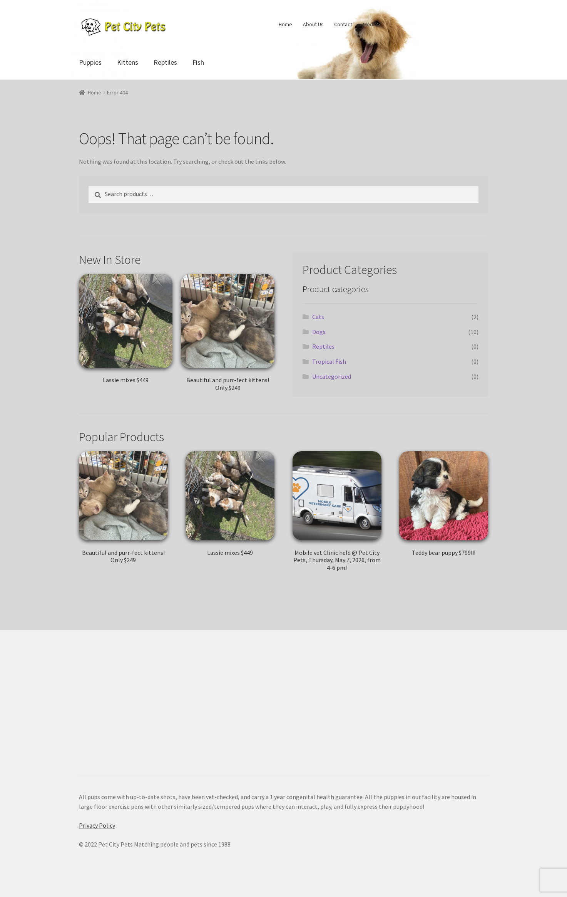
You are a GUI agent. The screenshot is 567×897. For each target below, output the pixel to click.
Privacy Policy (97, 825)
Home (285, 24)
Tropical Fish (329, 361)
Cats (318, 317)
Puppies (90, 62)
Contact (343, 24)
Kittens (127, 62)
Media (370, 24)
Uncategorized (331, 376)
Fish (198, 62)
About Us (313, 24)
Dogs (319, 332)
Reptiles (165, 62)
